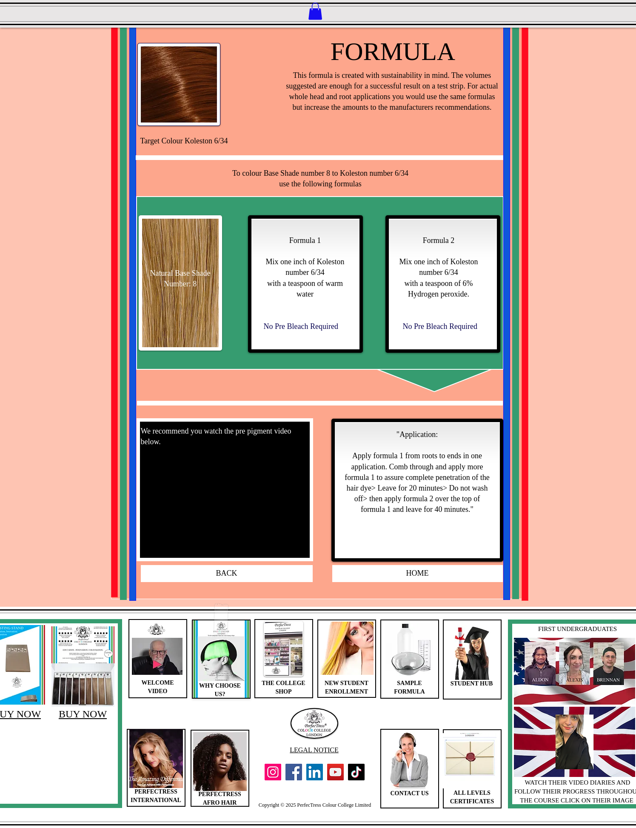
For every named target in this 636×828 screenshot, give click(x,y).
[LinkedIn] (314, 772)
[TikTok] (356, 772)
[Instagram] (273, 772)
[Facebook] (293, 772)
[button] (315, 11)
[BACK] (227, 573)
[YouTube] (335, 772)
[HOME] (417, 573)
